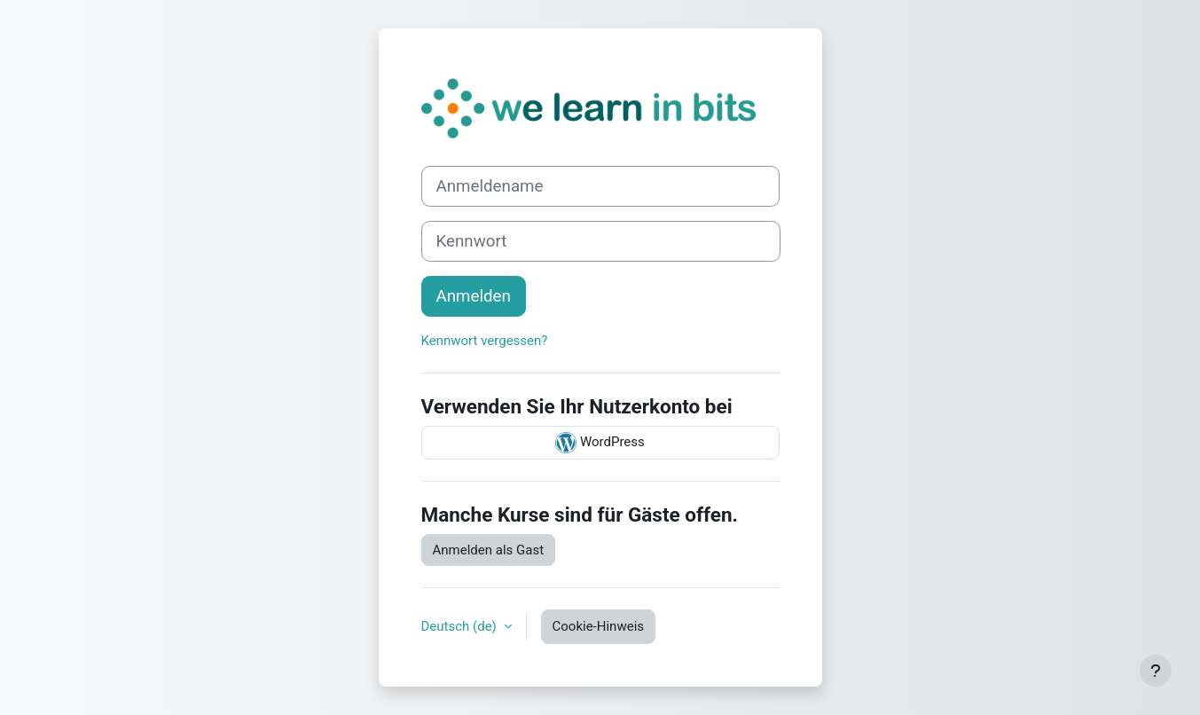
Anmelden (473, 296)
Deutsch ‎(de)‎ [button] (460, 626)
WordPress (600, 442)
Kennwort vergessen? (484, 341)
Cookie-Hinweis (598, 626)
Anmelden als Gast (489, 550)
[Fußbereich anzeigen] (1156, 671)
